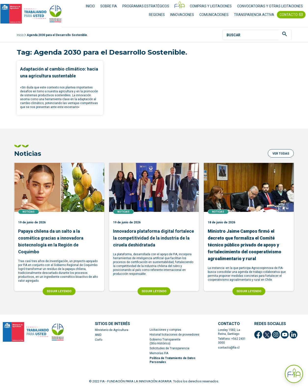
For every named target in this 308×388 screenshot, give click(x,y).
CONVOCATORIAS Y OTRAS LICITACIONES (270, 6)
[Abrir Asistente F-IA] (294, 374)
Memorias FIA (159, 353)
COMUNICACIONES (214, 15)
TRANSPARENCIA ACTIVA (254, 15)
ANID (98, 335)
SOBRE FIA (108, 6)
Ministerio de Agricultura (111, 330)
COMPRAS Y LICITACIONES (211, 6)
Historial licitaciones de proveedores (174, 334)
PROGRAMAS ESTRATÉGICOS (145, 6)
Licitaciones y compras (165, 329)
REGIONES (157, 15)
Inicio (20, 35)
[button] (281, 153)
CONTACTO (289, 15)
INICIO (90, 6)
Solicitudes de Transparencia (169, 348)
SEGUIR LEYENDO (59, 291)
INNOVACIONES (182, 15)
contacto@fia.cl (229, 347)
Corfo (98, 339)
